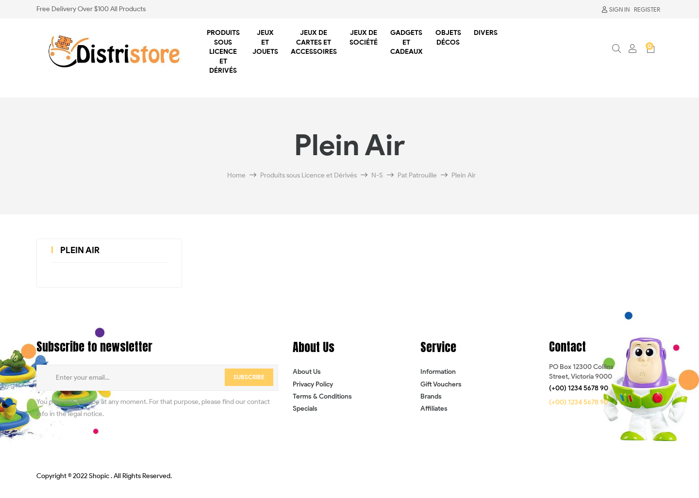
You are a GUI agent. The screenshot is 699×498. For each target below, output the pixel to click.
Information (438, 372)
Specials (305, 408)
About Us (307, 372)
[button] (578, 388)
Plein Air (80, 250)
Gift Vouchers (441, 384)
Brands (431, 396)
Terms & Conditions (322, 396)
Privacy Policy (313, 384)
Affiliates (434, 408)
